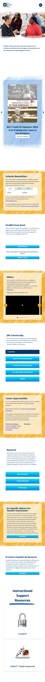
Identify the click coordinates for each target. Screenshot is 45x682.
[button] (40, 5)
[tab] (10, 188)
